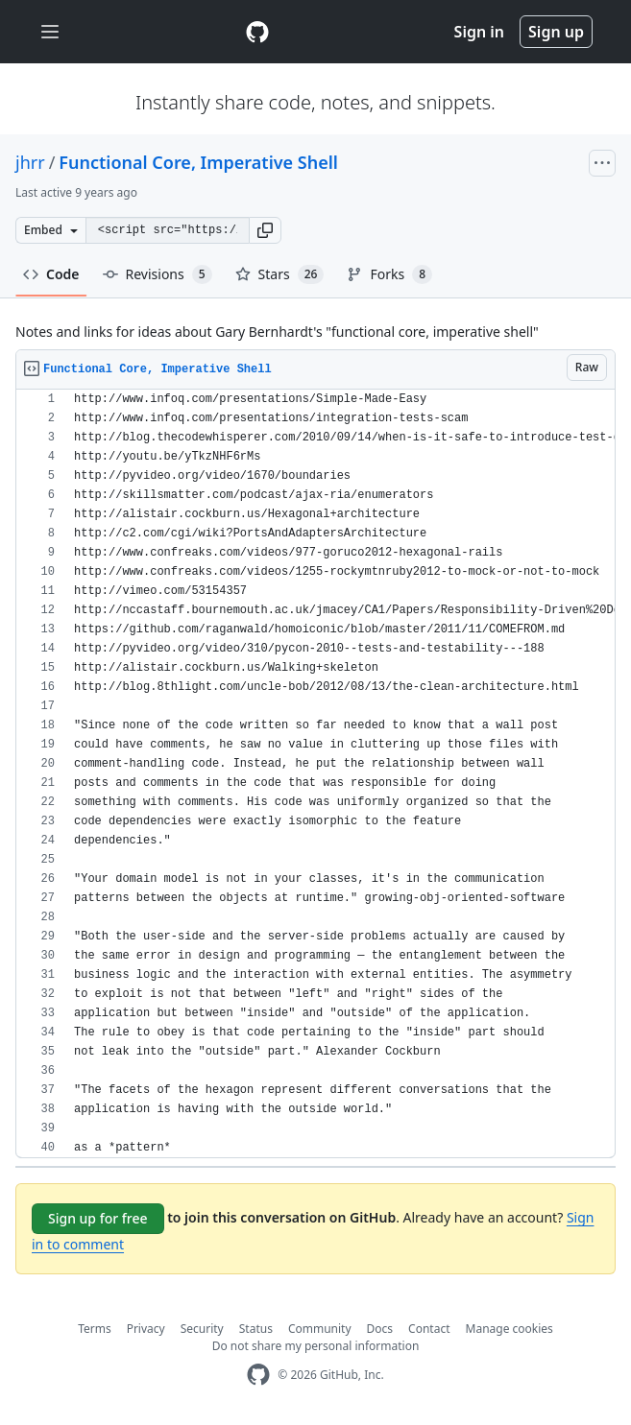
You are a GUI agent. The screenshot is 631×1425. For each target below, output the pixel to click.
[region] (315, 774)
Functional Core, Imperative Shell (198, 162)
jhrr (30, 162)
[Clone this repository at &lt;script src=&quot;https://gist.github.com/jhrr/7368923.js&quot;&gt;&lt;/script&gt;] (167, 230)
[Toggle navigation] (49, 32)
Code (51, 274)
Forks (389, 274)
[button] (265, 230)
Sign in (479, 31)
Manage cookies (509, 1328)
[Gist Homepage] (257, 31)
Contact (428, 1328)
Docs (380, 1328)
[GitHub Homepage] (258, 1375)
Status (256, 1328)
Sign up (556, 31)
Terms (94, 1328)
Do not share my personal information (316, 1346)
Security (202, 1328)
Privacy (146, 1328)
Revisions (157, 274)
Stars (280, 274)
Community (320, 1328)
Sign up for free (98, 1218)
